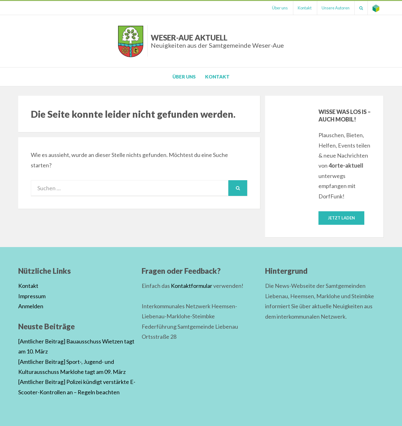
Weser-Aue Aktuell (217, 41)
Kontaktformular (191, 286)
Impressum (32, 296)
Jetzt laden (341, 217)
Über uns (279, 7)
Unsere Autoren (335, 7)
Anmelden (30, 306)
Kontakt (304, 7)
